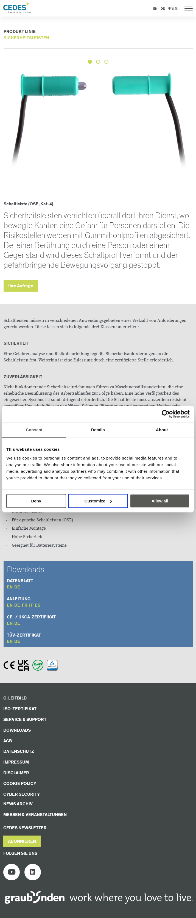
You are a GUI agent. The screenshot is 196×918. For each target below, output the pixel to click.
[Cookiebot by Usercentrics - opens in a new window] (166, 414)
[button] (22, 841)
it (31, 605)
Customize (98, 501)
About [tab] (162, 429)
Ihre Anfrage (20, 286)
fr (24, 605)
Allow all (160, 501)
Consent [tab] (34, 429)
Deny (36, 501)
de (17, 587)
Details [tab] (98, 429)
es (37, 605)
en (10, 587)
